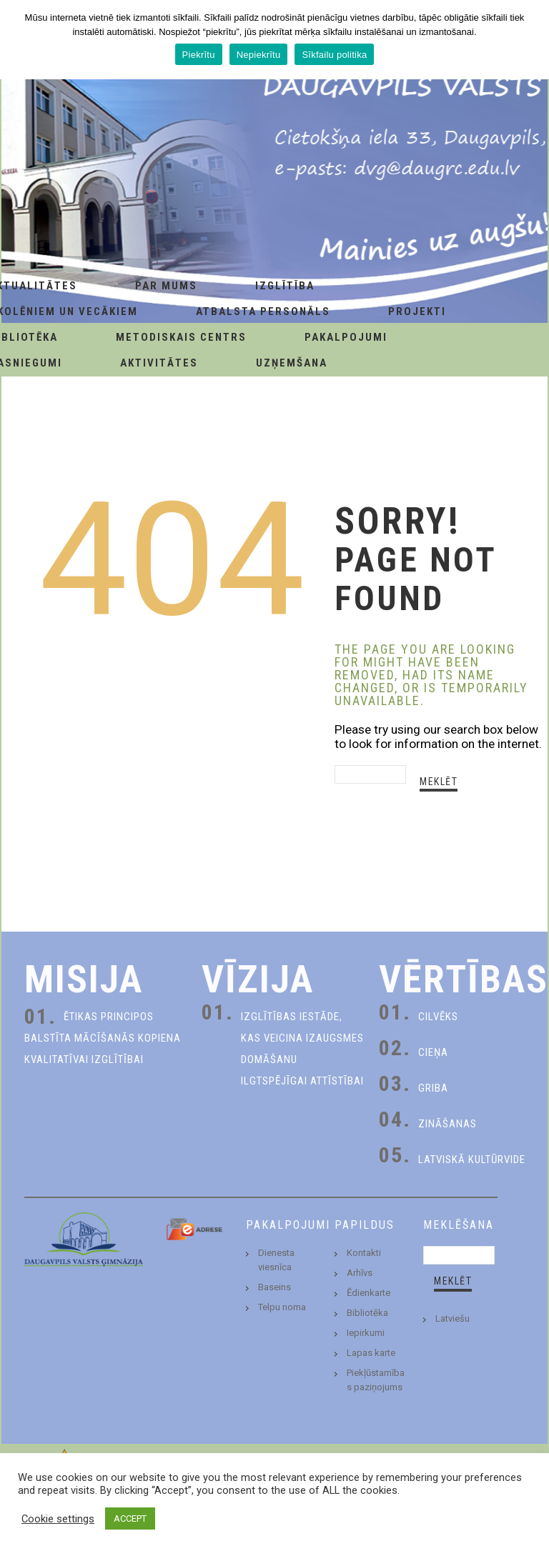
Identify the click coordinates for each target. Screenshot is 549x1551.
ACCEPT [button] (130, 1518)
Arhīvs (359, 1272)
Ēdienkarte (368, 1292)
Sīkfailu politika (334, 54)
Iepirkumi (366, 1332)
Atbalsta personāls (263, 311)
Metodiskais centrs (181, 337)
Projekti (417, 311)
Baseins (274, 1287)
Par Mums (166, 285)
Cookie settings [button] (57, 1518)
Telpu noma (282, 1307)
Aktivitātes (159, 362)
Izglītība (285, 285)
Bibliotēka (367, 1312)
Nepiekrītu (259, 54)
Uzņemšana (291, 362)
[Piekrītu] (531, 40)
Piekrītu (198, 54)
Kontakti (364, 1252)
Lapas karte (371, 1352)
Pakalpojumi (346, 337)
